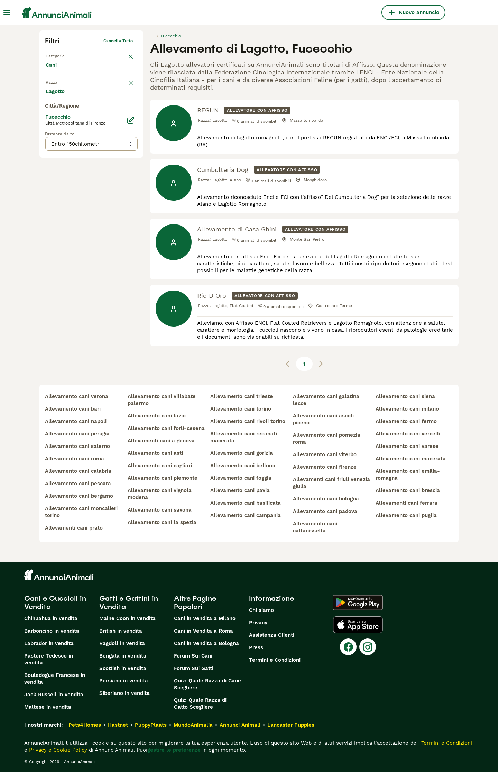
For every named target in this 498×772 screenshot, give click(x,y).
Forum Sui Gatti (193, 668)
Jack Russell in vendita (53, 694)
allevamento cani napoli (76, 421)
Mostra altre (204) (74, 229)
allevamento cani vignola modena (160, 493)
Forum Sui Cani (193, 656)
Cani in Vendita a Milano (205, 618)
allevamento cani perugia (77, 434)
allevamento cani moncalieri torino (81, 511)
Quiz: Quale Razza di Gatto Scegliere (200, 703)
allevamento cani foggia (240, 478)
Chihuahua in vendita (50, 618)
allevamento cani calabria (78, 471)
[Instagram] (367, 646)
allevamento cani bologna (326, 499)
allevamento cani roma (74, 459)
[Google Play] (358, 602)
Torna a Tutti (58, 54)
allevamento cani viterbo (325, 454)
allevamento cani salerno (77, 446)
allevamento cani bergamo (79, 496)
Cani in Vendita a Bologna (206, 643)
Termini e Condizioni (275, 660)
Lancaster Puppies (290, 725)
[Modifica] (131, 259)
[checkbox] (49, 119)
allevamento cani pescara (78, 483)
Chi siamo (261, 610)
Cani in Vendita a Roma (203, 631)
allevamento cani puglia (406, 515)
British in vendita (120, 631)
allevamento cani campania (245, 515)
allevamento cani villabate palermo (162, 399)
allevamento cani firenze (325, 467)
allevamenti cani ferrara (406, 503)
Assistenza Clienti (271, 635)
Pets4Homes (84, 725)
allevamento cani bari (73, 409)
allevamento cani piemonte (162, 478)
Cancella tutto (118, 40)
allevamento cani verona (76, 396)
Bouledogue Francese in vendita (54, 678)
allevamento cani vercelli (408, 434)
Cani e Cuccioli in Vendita (55, 602)
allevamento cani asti (155, 453)
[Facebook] (348, 646)
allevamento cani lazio (157, 416)
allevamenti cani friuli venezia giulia (331, 482)
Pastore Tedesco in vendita (48, 659)
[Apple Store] (358, 624)
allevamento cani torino (240, 409)
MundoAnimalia (193, 725)
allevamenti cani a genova (161, 441)
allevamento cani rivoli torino (247, 421)
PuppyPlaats (151, 725)
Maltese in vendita (47, 707)
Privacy (258, 622)
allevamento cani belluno (242, 465)
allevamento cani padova (325, 511)
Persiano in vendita (123, 681)
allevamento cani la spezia (162, 522)
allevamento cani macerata (411, 459)
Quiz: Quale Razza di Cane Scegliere (207, 684)
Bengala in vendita (122, 656)
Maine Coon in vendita (127, 618)
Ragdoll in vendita (122, 643)
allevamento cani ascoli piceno (323, 419)
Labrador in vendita (49, 643)
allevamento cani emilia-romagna (408, 474)
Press (256, 647)
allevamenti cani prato (74, 528)
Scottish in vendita (122, 668)
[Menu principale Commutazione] (7, 12)
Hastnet (118, 725)
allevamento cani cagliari (160, 465)
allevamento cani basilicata (245, 503)
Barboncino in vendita (51, 631)
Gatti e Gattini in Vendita (128, 602)
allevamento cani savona (160, 510)
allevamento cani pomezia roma (326, 438)
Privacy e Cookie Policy (57, 750)
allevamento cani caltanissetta (315, 527)
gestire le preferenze (174, 750)
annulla (125, 85)
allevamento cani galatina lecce (326, 399)
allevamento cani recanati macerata (243, 437)
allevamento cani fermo (406, 421)
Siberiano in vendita (124, 693)
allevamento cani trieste (241, 396)
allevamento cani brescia (408, 490)
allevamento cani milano (407, 409)
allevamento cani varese (407, 446)
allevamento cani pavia (240, 490)
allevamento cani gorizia (241, 453)
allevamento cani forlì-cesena (166, 428)
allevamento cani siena (405, 396)
